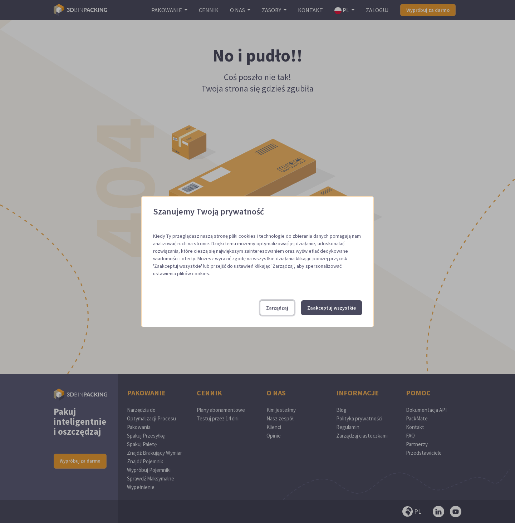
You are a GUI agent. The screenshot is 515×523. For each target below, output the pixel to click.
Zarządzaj (277, 308)
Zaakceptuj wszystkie (331, 308)
